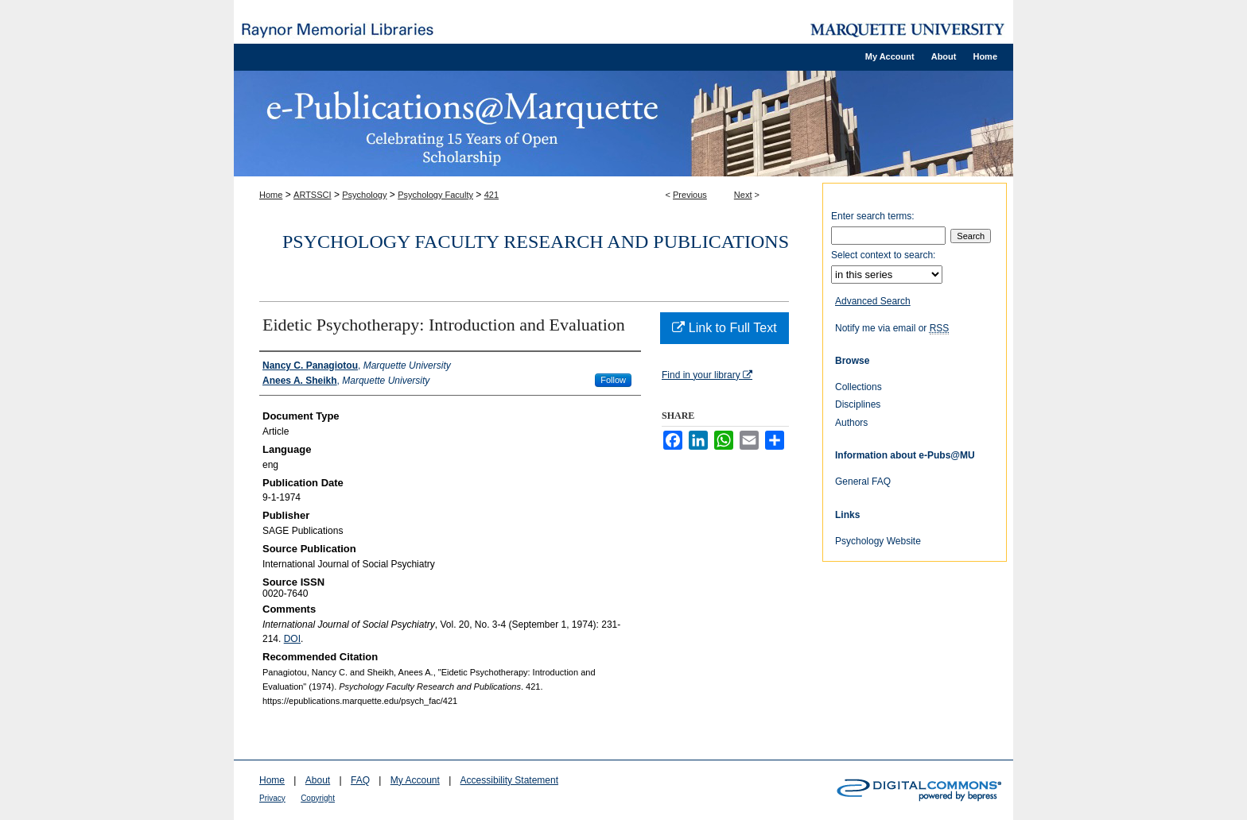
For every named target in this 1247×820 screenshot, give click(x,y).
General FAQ (863, 481)
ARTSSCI (312, 194)
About (317, 780)
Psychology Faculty (435, 194)
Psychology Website (878, 541)
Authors (851, 422)
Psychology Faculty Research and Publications (535, 241)
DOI (292, 638)
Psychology (364, 194)
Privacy (272, 798)
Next (743, 194)
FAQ (360, 780)
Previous (690, 194)
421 (491, 194)
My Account (415, 780)
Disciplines (857, 404)
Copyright (318, 798)
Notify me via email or (892, 328)
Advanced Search (873, 301)
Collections (858, 387)
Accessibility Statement (509, 780)
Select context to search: (883, 255)
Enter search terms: (873, 216)
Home (270, 194)
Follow (613, 380)
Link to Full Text (724, 328)
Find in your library (707, 375)
